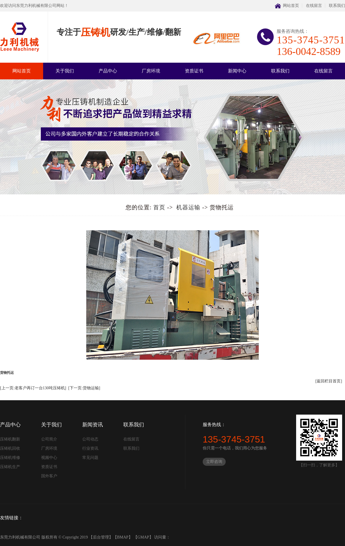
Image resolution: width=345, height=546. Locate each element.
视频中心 (49, 457)
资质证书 (194, 70)
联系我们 (337, 5)
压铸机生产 (10, 467)
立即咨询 (214, 461)
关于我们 (64, 70)
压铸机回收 (10, 448)
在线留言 (314, 5)
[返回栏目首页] (328, 381)
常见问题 (90, 457)
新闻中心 (237, 70)
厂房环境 (151, 70)
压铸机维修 (10, 457)
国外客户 (49, 476)
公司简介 (49, 439)
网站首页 (291, 5)
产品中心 (108, 70)
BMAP (123, 537)
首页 (159, 207)
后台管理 (101, 537)
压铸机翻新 (10, 439)
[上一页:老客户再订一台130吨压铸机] (33, 388)
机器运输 (188, 207)
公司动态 (90, 439)
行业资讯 (90, 448)
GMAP (143, 537)
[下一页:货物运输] (84, 388)
